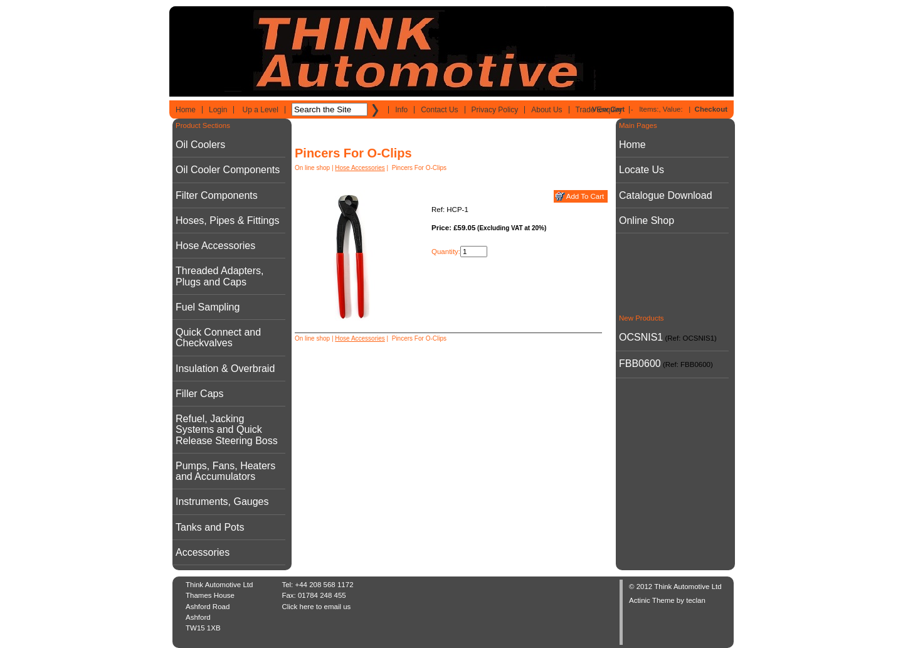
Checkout (711, 109)
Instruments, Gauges (222, 501)
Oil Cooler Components (228, 169)
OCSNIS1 (641, 337)
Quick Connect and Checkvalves (218, 337)
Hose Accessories (215, 245)
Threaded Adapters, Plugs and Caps (220, 276)
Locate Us (641, 169)
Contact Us (439, 109)
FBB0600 (640, 363)
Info (401, 109)
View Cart (608, 109)
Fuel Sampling (208, 307)
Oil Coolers (200, 144)
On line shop (312, 167)
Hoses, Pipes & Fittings (227, 220)
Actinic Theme (652, 600)
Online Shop (646, 220)
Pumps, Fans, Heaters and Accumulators (225, 471)
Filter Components (217, 195)
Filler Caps (199, 393)
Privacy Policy (495, 109)
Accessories (203, 552)
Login (218, 109)
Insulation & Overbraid (225, 368)
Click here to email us (316, 606)
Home (186, 109)
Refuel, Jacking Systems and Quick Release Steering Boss (227, 429)
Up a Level (260, 109)
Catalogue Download (665, 195)
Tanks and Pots (210, 527)
